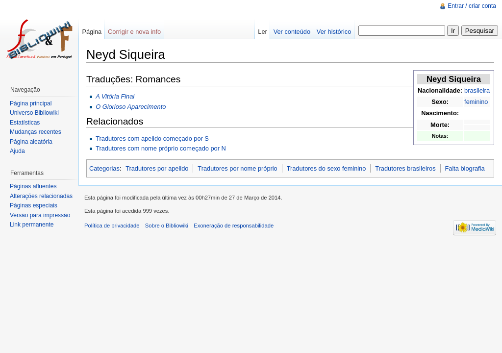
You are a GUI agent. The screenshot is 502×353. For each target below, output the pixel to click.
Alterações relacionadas (41, 196)
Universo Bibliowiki (34, 112)
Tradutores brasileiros (405, 168)
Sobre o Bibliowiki (166, 225)
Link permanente (31, 224)
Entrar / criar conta (472, 5)
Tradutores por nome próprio (237, 168)
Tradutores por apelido (157, 168)
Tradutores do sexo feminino (326, 168)
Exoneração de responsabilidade (234, 225)
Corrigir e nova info (134, 31)
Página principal (30, 103)
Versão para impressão (40, 215)
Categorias (104, 168)
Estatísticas (25, 122)
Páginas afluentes (33, 186)
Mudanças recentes (35, 131)
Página (91, 31)
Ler (262, 31)
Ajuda (17, 151)
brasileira (477, 90)
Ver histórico (334, 31)
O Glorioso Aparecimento (131, 106)
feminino (476, 101)
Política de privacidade (112, 225)
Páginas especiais (33, 205)
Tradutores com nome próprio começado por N (161, 148)
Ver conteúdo (292, 31)
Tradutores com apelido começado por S (152, 138)
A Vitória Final (115, 96)
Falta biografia (464, 168)
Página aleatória (31, 141)
